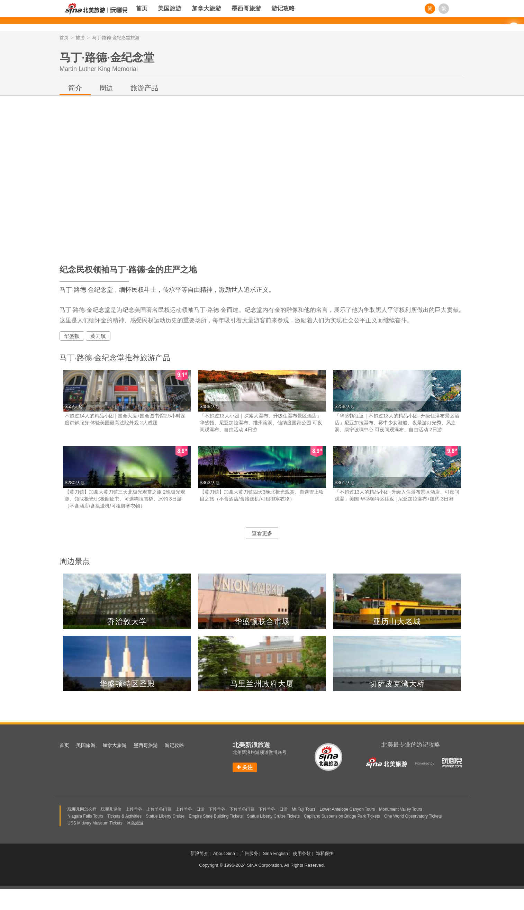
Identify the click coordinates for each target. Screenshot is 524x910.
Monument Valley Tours (400, 809)
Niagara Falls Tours (85, 816)
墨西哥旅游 (246, 8)
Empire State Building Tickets (216, 816)
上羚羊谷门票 (158, 809)
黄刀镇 (98, 336)
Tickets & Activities (124, 816)
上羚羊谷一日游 (190, 809)
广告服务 (249, 853)
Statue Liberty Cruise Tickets (273, 816)
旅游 (80, 37)
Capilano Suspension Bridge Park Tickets (342, 816)
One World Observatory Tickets (413, 816)
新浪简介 (199, 853)
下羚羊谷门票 (241, 809)
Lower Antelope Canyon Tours (347, 809)
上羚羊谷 (134, 809)
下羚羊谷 (217, 809)
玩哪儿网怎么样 (82, 809)
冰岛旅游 (135, 823)
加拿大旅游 (206, 8)
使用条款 (302, 853)
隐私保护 (325, 853)
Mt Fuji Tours (303, 809)
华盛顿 (72, 336)
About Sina (224, 853)
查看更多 (262, 533)
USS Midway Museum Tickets (95, 823)
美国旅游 (169, 8)
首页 (141, 8)
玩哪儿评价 (111, 809)
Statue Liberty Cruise (165, 816)
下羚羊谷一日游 (273, 809)
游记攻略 (283, 8)
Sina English (275, 853)
